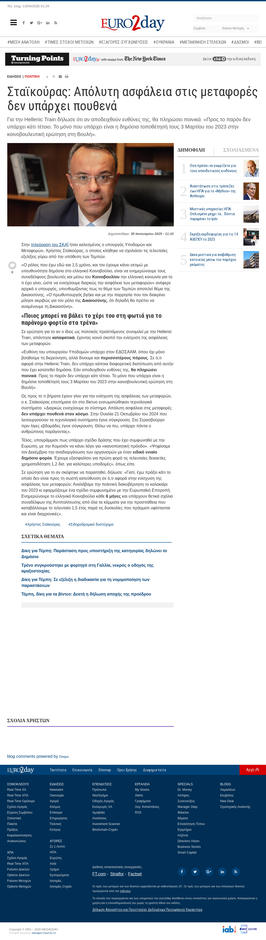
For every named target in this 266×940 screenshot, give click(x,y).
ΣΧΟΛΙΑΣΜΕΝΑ (241, 150)
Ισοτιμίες (56, 881)
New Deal (227, 801)
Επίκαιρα (56, 812)
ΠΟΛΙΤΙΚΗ (32, 76)
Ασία (53, 863)
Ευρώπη (56, 858)
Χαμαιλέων (227, 790)
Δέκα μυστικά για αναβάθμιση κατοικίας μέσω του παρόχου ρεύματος (213, 259)
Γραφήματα (143, 801)
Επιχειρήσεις (59, 818)
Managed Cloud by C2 (44, 933)
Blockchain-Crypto (105, 829)
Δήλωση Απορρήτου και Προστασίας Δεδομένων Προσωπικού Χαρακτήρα (147, 910)
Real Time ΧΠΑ (18, 795)
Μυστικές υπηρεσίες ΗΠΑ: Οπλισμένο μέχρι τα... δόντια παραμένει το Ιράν (212, 214)
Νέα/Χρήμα (100, 795)
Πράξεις (12, 829)
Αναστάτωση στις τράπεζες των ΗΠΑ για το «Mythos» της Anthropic (213, 191)
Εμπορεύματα (59, 875)
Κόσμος (55, 807)
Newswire (56, 790)
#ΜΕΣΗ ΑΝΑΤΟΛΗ (23, 42)
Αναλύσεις (99, 818)
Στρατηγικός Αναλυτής (235, 807)
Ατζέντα (183, 835)
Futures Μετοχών (19, 881)
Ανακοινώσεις (16, 841)
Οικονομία (57, 795)
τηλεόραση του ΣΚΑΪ (50, 244)
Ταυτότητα (58, 770)
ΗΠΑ (53, 852)
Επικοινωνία (82, 770)
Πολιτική (55, 824)
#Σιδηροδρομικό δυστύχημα (91, 524)
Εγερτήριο (185, 829)
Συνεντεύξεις (186, 801)
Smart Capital (187, 852)
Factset (135, 874)
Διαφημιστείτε (154, 770)
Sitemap (104, 770)
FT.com (99, 874)
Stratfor (117, 874)
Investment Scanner (106, 824)
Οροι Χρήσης (127, 770)
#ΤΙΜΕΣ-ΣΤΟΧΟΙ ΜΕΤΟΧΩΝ (69, 42)
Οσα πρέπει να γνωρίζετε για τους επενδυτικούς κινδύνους (213, 168)
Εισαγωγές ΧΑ (102, 807)
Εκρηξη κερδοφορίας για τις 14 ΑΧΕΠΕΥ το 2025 (214, 236)
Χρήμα (54, 869)
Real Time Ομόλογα (21, 801)
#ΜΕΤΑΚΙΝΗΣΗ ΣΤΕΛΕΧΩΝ (202, 42)
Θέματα (183, 818)
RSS (138, 812)
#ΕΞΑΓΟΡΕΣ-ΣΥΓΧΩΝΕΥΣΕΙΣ (123, 42)
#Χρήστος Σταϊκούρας (42, 524)
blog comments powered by (38, 756)
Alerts (139, 795)
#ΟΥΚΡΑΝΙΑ (163, 42)
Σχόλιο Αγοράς (17, 807)
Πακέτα (12, 824)
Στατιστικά (14, 818)
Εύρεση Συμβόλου (19, 812)
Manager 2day (188, 807)
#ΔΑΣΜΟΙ (240, 42)
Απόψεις (183, 795)
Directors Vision (189, 841)
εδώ (219, 59)
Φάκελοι (183, 812)
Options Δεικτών (18, 875)
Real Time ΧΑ (16, 790)
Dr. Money (185, 790)
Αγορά (54, 801)
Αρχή (250, 769)
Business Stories (189, 847)
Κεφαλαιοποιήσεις (19, 835)
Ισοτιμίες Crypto (61, 886)
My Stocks (142, 790)
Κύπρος (55, 829)
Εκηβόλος (227, 795)
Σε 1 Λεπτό (57, 846)
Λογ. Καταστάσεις (147, 807)
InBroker (125, 890)
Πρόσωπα (99, 790)
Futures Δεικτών (18, 869)
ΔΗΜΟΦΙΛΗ (191, 150)
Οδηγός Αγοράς (103, 801)
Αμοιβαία (98, 812)
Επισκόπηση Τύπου (191, 824)
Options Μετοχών (19, 886)
